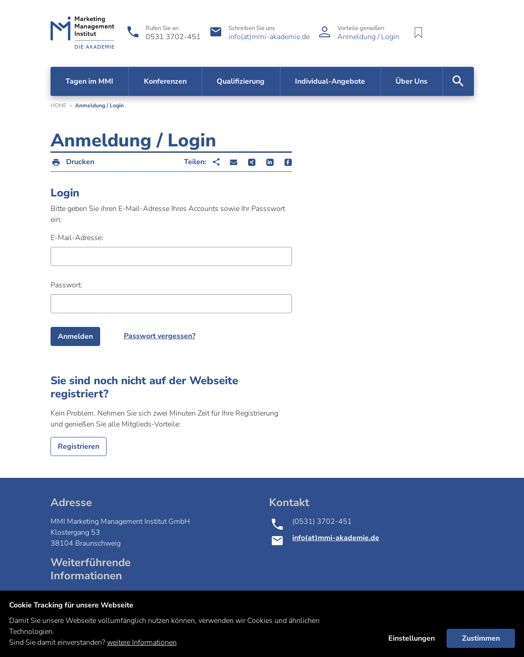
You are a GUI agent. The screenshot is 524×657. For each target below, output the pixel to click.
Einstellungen (411, 638)
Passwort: (66, 285)
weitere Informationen (142, 642)
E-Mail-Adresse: (77, 238)
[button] (233, 162)
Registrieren (78, 446)
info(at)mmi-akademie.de (269, 37)
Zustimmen (481, 638)
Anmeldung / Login (368, 37)
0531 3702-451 (173, 37)
